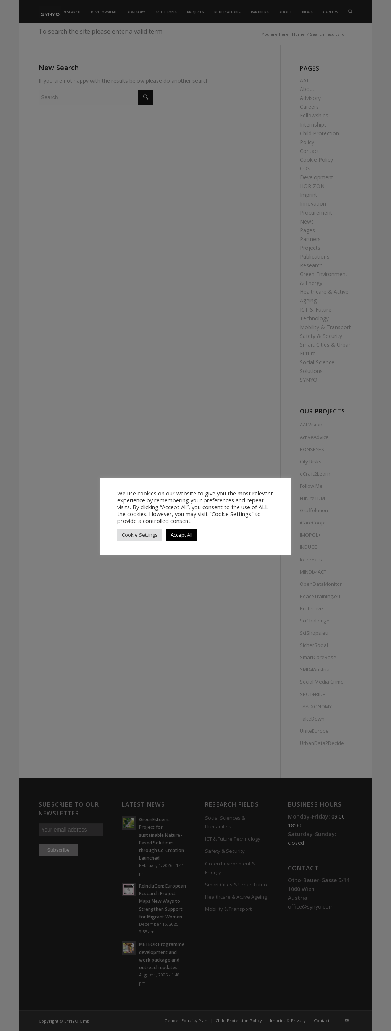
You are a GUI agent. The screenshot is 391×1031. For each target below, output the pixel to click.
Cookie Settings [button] (140, 534)
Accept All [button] (181, 534)
